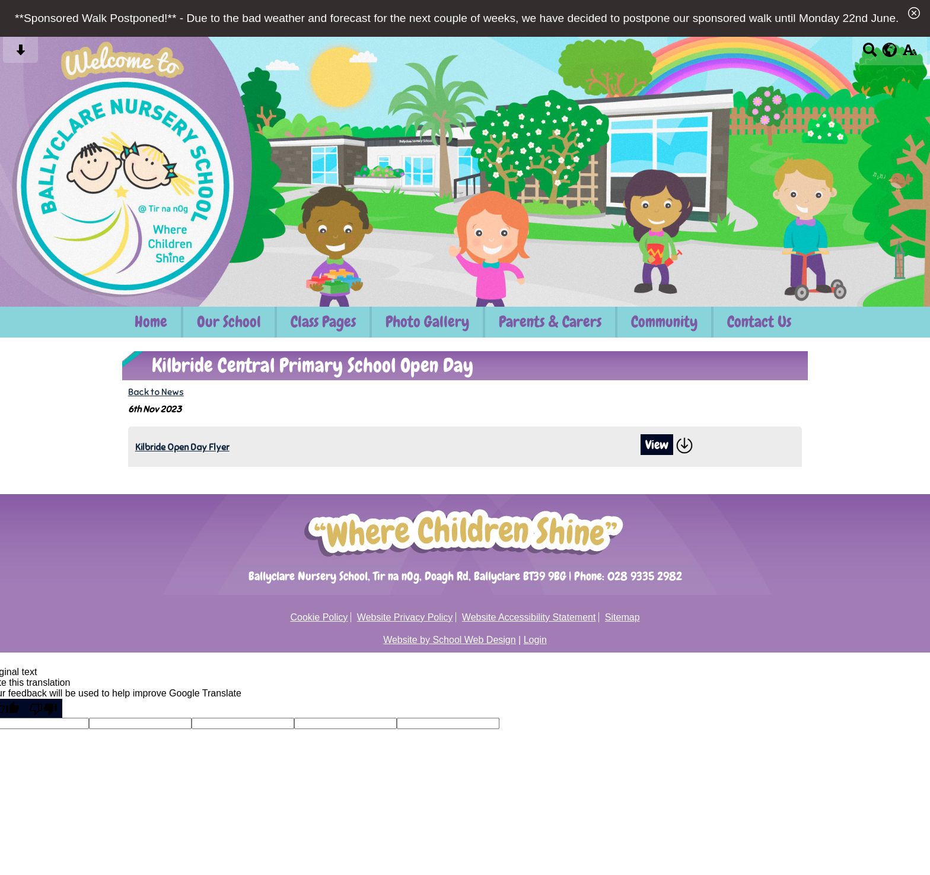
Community (664, 322)
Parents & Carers (550, 322)
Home (151, 322)
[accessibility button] (909, 54)
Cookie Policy (319, 617)
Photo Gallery (427, 322)
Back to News (156, 391)
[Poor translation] (43, 708)
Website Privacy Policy (405, 617)
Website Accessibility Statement (529, 617)
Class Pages (323, 322)
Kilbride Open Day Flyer (182, 447)
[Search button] (869, 54)
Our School (229, 322)
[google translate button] (890, 50)
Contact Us (759, 322)
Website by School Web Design (449, 640)
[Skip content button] (20, 54)
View (656, 445)
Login (535, 640)
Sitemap (622, 617)
